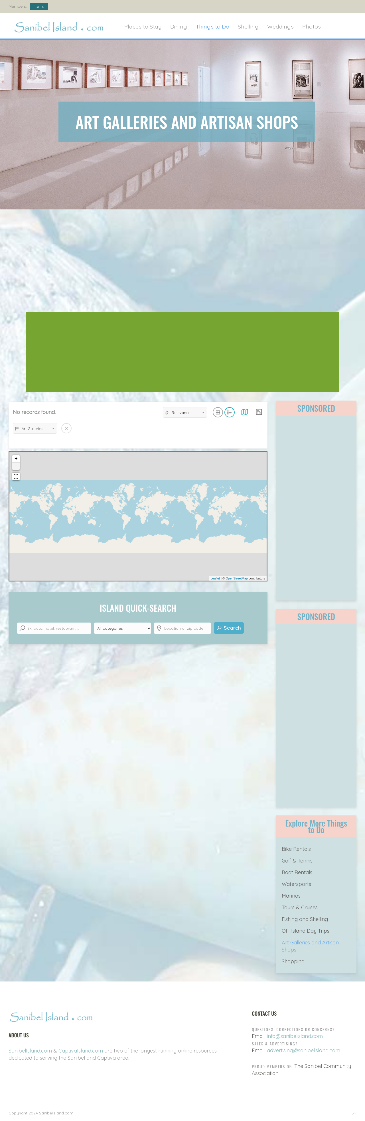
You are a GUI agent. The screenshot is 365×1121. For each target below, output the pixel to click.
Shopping (293, 961)
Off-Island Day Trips (305, 931)
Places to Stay (143, 26)
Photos (311, 26)
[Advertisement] (182, 264)
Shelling (248, 26)
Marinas (291, 895)
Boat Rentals (297, 872)
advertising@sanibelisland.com (303, 1050)
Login (39, 7)
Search (229, 628)
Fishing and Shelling (305, 919)
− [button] (16, 466)
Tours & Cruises (300, 907)
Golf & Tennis (297, 860)
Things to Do (212, 26)
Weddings (280, 26)
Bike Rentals (296, 849)
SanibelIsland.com (30, 1050)
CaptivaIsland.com (80, 1050)
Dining (178, 26)
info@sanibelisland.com (295, 1036)
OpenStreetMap (237, 578)
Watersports (296, 884)
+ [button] (16, 458)
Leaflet (215, 578)
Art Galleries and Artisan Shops (310, 946)
